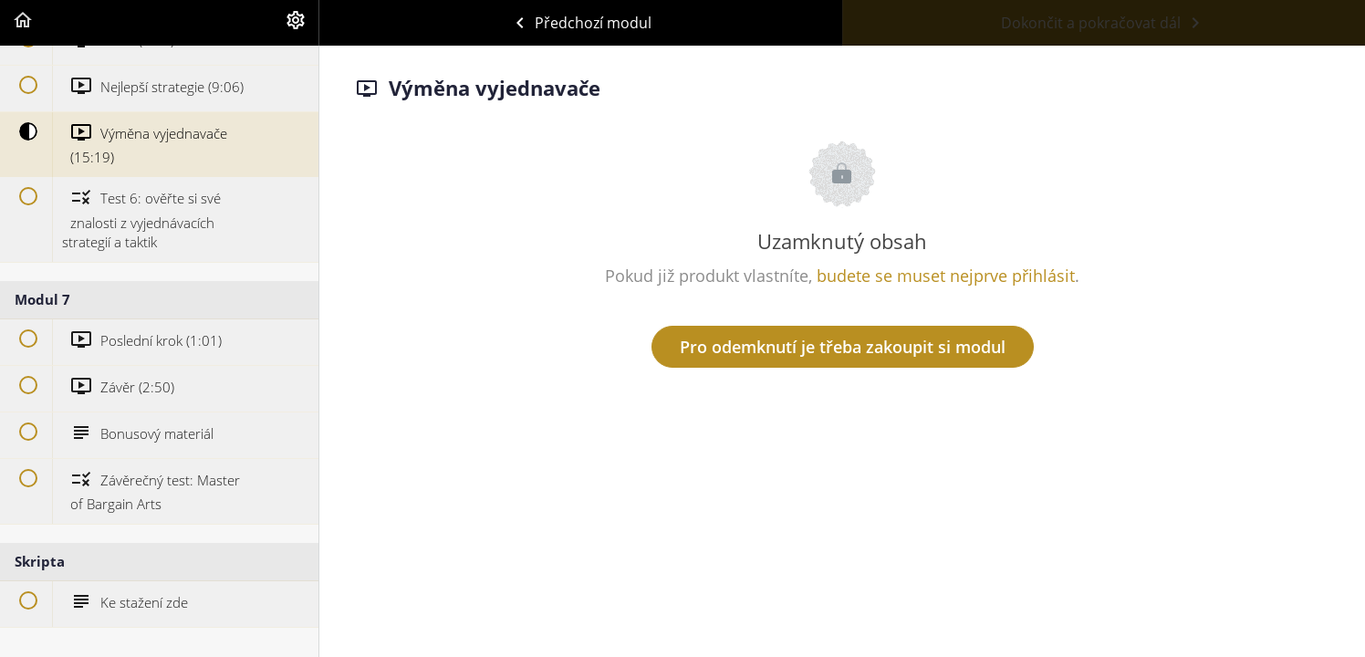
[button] (23, 23)
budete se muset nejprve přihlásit (946, 276)
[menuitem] (295, 23)
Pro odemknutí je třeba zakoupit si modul (843, 347)
